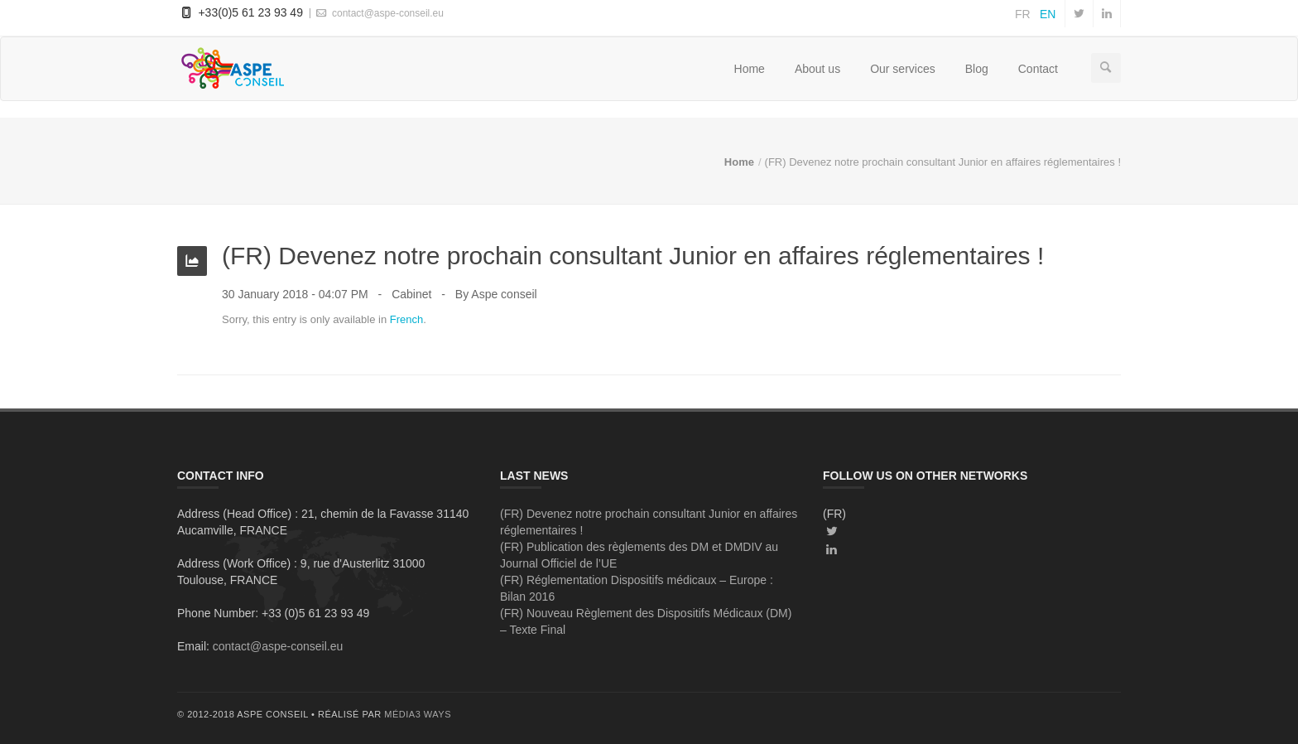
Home (749, 68)
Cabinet (411, 294)
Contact (1038, 68)
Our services (902, 68)
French (406, 319)
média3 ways (417, 714)
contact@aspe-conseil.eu (379, 13)
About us (817, 68)
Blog (976, 68)
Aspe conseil (503, 294)
